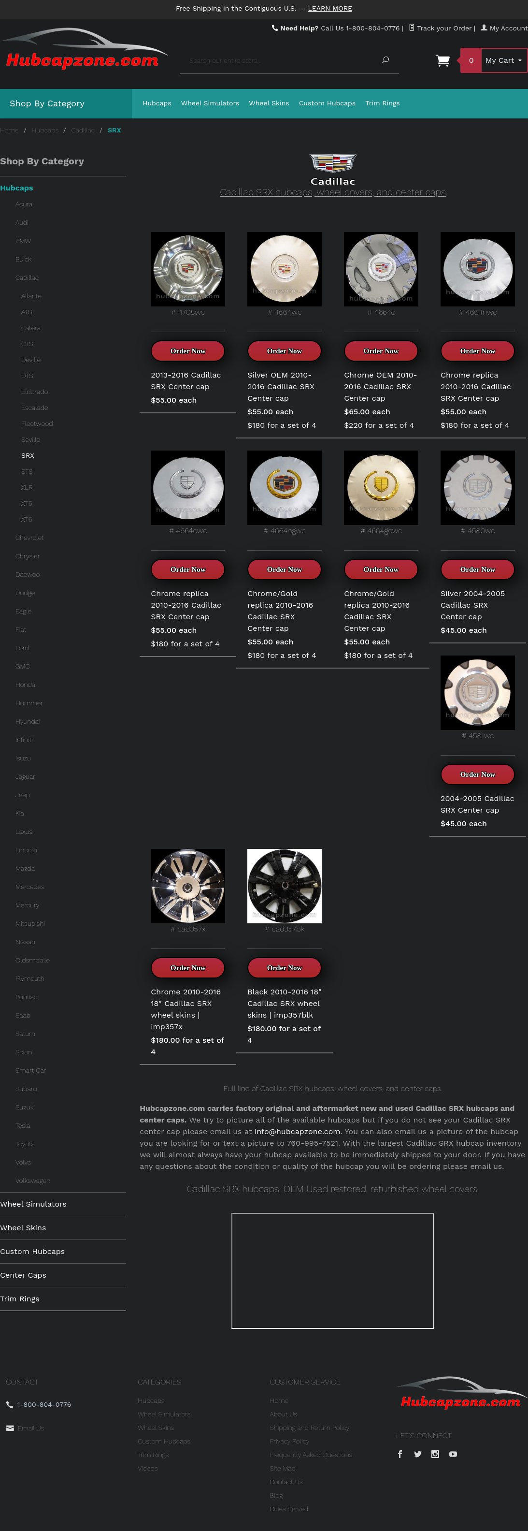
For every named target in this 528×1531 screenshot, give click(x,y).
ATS (26, 312)
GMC (22, 666)
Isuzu (23, 758)
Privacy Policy (290, 1441)
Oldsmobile (32, 960)
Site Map (283, 1468)
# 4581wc (478, 698)
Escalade (34, 407)
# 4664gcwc (381, 493)
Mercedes (29, 886)
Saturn (25, 1033)
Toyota (25, 1144)
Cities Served (289, 1509)
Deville (31, 360)
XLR (27, 487)
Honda (25, 684)
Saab (22, 1015)
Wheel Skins (269, 103)
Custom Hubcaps (327, 103)
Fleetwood (37, 423)
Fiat (20, 629)
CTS (27, 344)
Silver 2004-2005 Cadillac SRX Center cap (473, 605)
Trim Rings (382, 103)
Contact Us (286, 1482)
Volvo (23, 1162)
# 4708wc (188, 274)
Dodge (25, 593)
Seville (30, 439)
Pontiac (26, 997)
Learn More (330, 8)
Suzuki (25, 1107)
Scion (23, 1052)
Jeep (22, 795)
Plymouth (29, 978)
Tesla (22, 1125)
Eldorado (34, 391)
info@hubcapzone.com (298, 1131)
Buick (23, 259)
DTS (27, 375)
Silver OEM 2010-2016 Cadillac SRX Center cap (280, 386)
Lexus (23, 831)
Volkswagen (32, 1180)
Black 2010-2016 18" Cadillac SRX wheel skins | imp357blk (284, 1003)
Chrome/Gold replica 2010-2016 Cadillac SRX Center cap (280, 611)
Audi (22, 222)
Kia (19, 813)
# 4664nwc (478, 274)
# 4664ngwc (284, 493)
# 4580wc (478, 493)
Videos (147, 1468)
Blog (276, 1495)
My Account (504, 28)
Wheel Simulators (210, 103)
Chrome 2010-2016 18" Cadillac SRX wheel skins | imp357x (186, 1009)
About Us (284, 1414)
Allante (31, 296)
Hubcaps (157, 103)
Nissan (25, 942)
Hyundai (27, 721)
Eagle (23, 611)
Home (9, 130)
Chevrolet (29, 537)
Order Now (188, 351)
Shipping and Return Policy (310, 1427)
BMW (23, 241)
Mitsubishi (30, 923)
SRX (27, 455)
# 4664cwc (188, 493)
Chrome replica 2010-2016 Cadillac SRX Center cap (476, 386)
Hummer (29, 703)
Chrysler (27, 556)
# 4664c (381, 274)
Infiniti (24, 740)
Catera (31, 328)
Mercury (27, 905)
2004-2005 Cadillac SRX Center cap (477, 804)
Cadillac (83, 130)
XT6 (26, 519)
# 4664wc (284, 274)
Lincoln (26, 850)
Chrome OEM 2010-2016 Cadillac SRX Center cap (380, 386)
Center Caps (23, 1275)
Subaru (26, 1089)
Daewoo (27, 574)
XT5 (26, 503)
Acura (23, 204)
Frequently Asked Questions (311, 1454)
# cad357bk (284, 891)
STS (27, 471)
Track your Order (440, 28)
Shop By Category (47, 103)
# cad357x (188, 891)
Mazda (25, 868)
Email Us (31, 1428)
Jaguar (25, 776)
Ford (22, 648)
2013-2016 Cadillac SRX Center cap (186, 380)
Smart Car (30, 1070)
